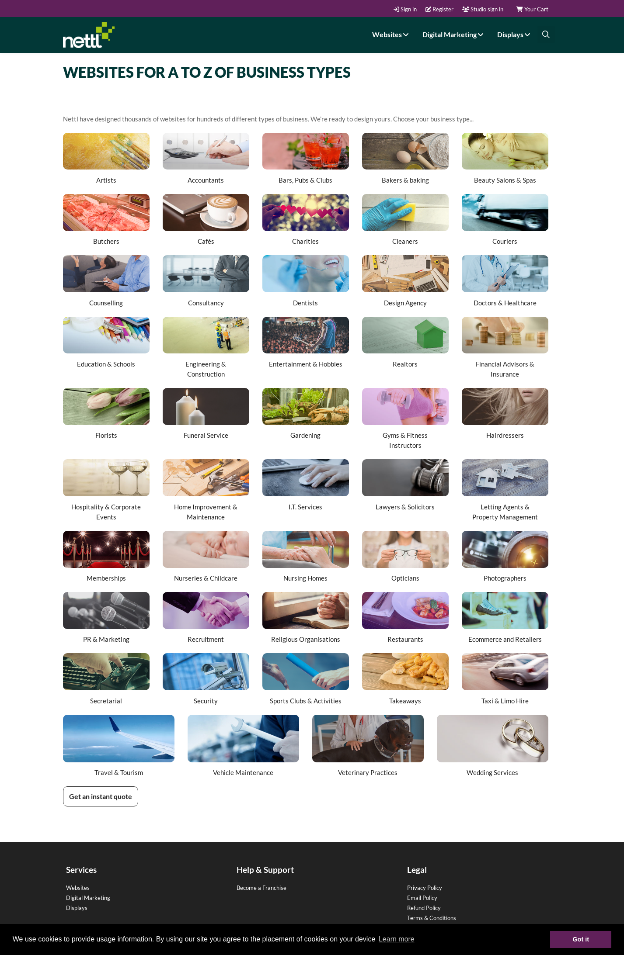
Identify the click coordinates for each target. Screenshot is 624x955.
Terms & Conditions (431, 917)
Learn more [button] (397, 939)
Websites (391, 34)
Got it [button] (580, 939)
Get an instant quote (100, 796)
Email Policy (422, 897)
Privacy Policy (424, 887)
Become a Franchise (261, 887)
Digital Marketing (454, 34)
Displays (515, 34)
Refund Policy (424, 907)
